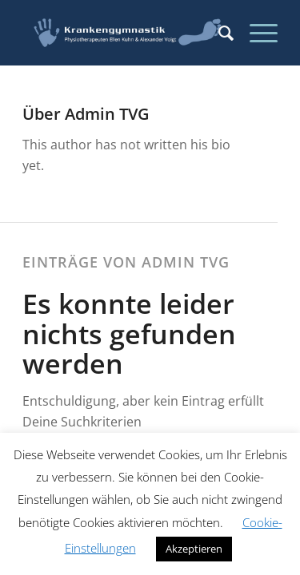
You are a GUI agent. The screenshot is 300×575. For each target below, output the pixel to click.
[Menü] (256, 33)
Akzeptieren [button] (194, 548)
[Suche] (218, 33)
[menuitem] (218, 33)
